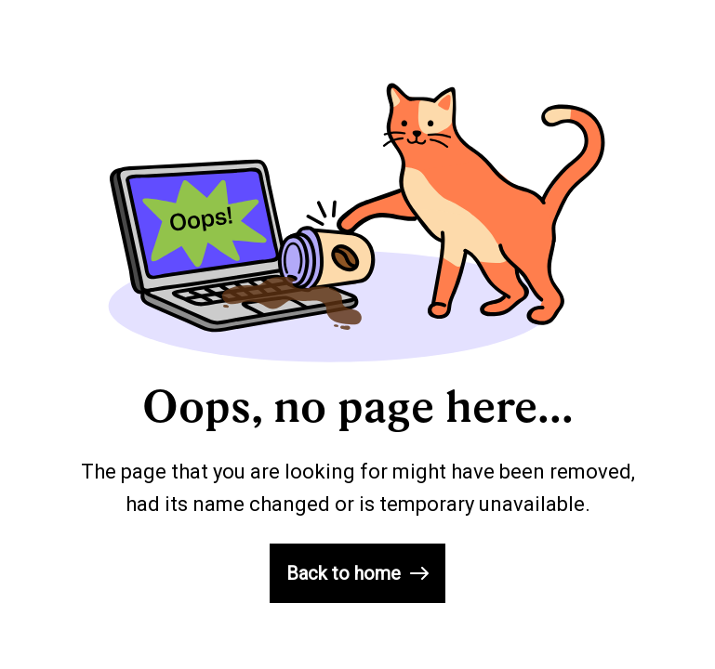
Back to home (357, 573)
